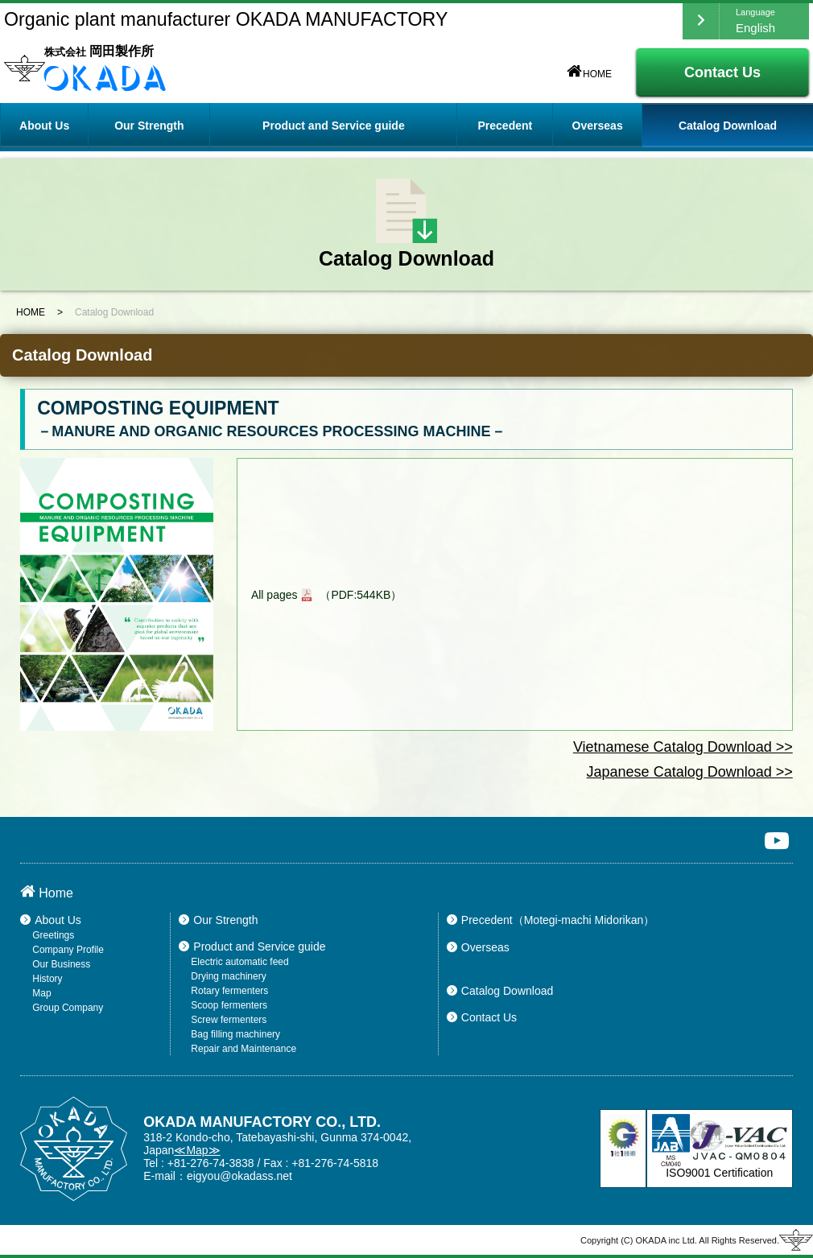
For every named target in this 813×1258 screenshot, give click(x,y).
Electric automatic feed (239, 961)
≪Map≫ (197, 1150)
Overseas (597, 125)
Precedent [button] (505, 125)
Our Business (61, 964)
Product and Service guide (252, 946)
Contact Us (722, 72)
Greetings (53, 935)
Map (41, 993)
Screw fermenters (228, 1019)
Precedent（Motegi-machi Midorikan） (550, 920)
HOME (589, 74)
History (47, 978)
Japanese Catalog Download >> (690, 772)
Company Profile (68, 949)
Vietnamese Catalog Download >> (683, 747)
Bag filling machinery (235, 1034)
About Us (50, 920)
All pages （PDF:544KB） (326, 594)
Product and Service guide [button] (333, 125)
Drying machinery (228, 976)
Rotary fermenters (229, 990)
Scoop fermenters (229, 1005)
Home (46, 893)
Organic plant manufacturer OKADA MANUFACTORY (226, 19)
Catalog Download (728, 125)
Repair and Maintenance (243, 1048)
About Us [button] (44, 125)
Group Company (67, 1007)
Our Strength (149, 125)
